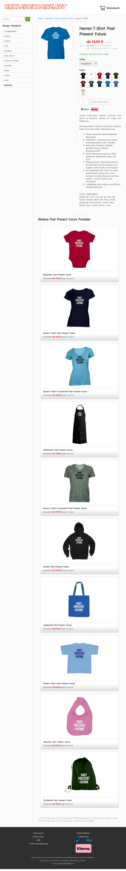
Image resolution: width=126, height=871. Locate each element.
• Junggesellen (10, 33)
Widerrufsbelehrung (38, 845)
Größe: (82, 61)
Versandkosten (83, 835)
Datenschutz (38, 838)
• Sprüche (7, 87)
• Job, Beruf (8, 57)
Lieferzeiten (83, 838)
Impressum (38, 835)
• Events (7, 37)
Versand (90, 47)
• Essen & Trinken (11, 62)
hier (91, 822)
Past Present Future (64, 20)
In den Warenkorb (100, 103)
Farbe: (82, 71)
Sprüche (49, 20)
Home (40, 20)
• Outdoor (7, 52)
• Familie (7, 67)
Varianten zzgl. (54, 280)
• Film (6, 82)
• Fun (5, 47)
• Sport (6, 72)
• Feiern (6, 42)
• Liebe (6, 77)
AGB (38, 842)
